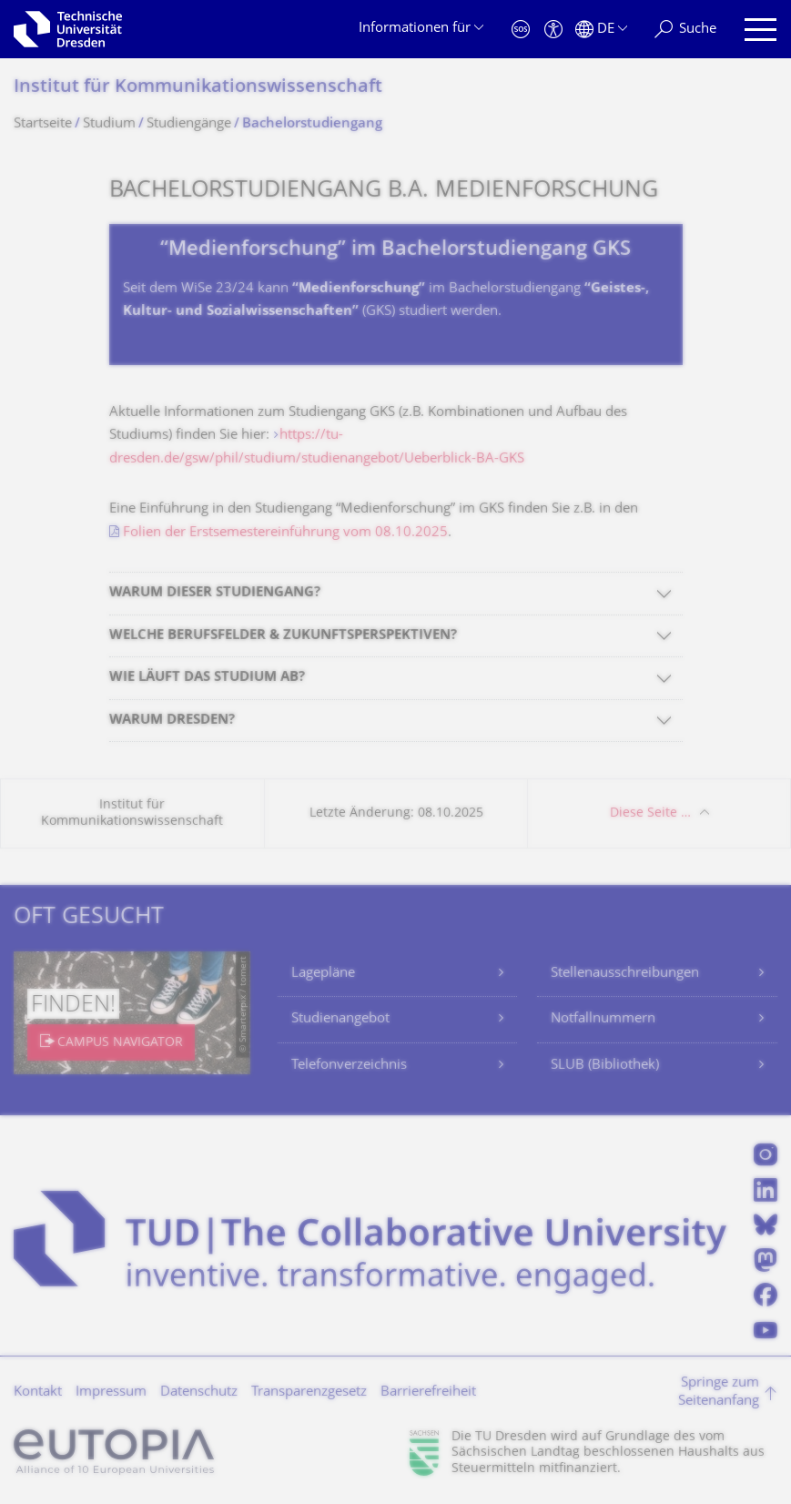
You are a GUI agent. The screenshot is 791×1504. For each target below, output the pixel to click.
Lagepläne (323, 974)
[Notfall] (521, 29)
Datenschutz (199, 1392)
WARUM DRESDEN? (172, 720)
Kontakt (38, 1392)
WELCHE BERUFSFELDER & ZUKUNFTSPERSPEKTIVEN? (283, 636)
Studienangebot (340, 1019)
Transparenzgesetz (309, 1392)
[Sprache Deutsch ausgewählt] (601, 29)
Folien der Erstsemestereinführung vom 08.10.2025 (285, 533)
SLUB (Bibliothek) (605, 1065)
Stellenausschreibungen (625, 974)
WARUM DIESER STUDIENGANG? (214, 593)
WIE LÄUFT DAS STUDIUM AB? (207, 678)
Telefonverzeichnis (349, 1065)
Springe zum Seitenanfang (718, 1392)
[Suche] (685, 29)
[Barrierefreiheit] (553, 29)
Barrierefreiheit (428, 1392)
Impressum (111, 1392)
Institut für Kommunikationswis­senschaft (198, 88)
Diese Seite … (650, 813)
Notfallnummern (603, 1019)
